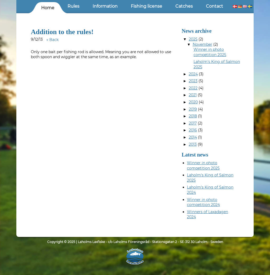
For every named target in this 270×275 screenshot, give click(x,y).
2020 (193, 102)
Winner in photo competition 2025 (210, 52)
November (202, 44)
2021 (193, 95)
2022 (193, 88)
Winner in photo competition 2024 (203, 202)
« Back (52, 39)
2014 (193, 137)
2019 (193, 109)
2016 (193, 130)
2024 (193, 74)
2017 (193, 123)
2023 (193, 81)
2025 (193, 39)
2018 (193, 116)
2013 (193, 144)
